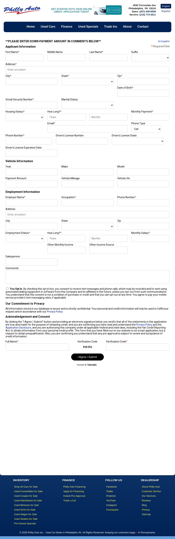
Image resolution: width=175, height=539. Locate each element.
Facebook (111, 486)
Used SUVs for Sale (25, 509)
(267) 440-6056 (147, 11)
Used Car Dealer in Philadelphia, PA (63, 532)
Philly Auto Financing (74, 486)
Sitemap (146, 514)
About (127, 26)
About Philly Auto (151, 486)
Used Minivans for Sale (26, 505)
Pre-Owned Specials (25, 523)
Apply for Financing (73, 491)
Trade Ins (110, 26)
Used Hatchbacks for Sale (28, 500)
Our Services (149, 496)
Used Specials (88, 26)
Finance (66, 26)
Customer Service (151, 491)
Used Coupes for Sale (26, 496)
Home (31, 26)
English (166, 6)
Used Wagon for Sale (25, 514)
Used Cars (48, 26)
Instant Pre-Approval (74, 496)
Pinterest (111, 496)
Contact (142, 26)
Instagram (111, 505)
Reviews (146, 500)
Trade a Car (69, 500)
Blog (144, 505)
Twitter (109, 491)
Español (166, 11)
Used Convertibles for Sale (28, 491)
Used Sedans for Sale (25, 518)
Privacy (146, 509)
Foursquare (112, 509)
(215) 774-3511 (147, 14)
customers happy (126, 532)
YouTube (111, 500)
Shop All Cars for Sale (26, 486)
